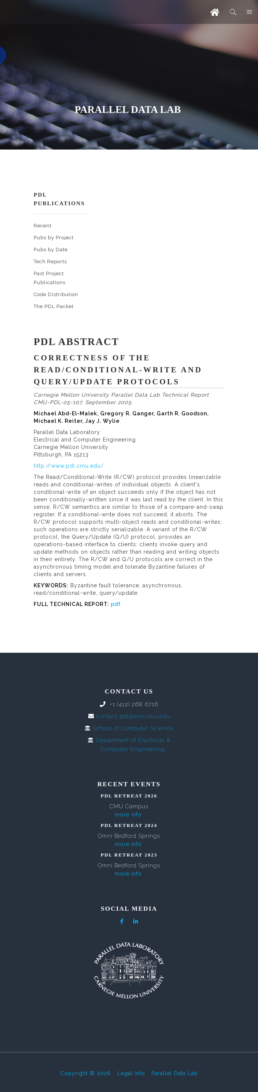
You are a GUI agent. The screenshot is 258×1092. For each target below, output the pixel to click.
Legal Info (131, 1073)
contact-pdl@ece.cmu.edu (133, 716)
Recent (43, 225)
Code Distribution (56, 294)
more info (128, 815)
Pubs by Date (51, 249)
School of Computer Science (133, 728)
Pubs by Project (54, 237)
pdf (116, 604)
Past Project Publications (49, 278)
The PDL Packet (54, 306)
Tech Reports (50, 261)
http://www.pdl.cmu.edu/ (69, 466)
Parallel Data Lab (174, 1073)
